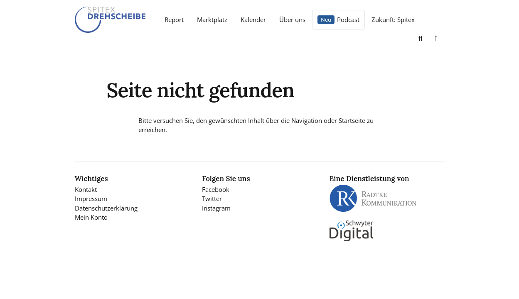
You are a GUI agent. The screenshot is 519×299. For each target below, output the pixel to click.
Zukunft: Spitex (393, 19)
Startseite (352, 120)
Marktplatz (212, 19)
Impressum (91, 198)
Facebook (215, 189)
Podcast (348, 19)
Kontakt (86, 189)
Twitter (212, 198)
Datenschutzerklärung (106, 208)
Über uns (292, 19)
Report (174, 19)
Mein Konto (91, 217)
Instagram (216, 208)
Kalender (253, 19)
